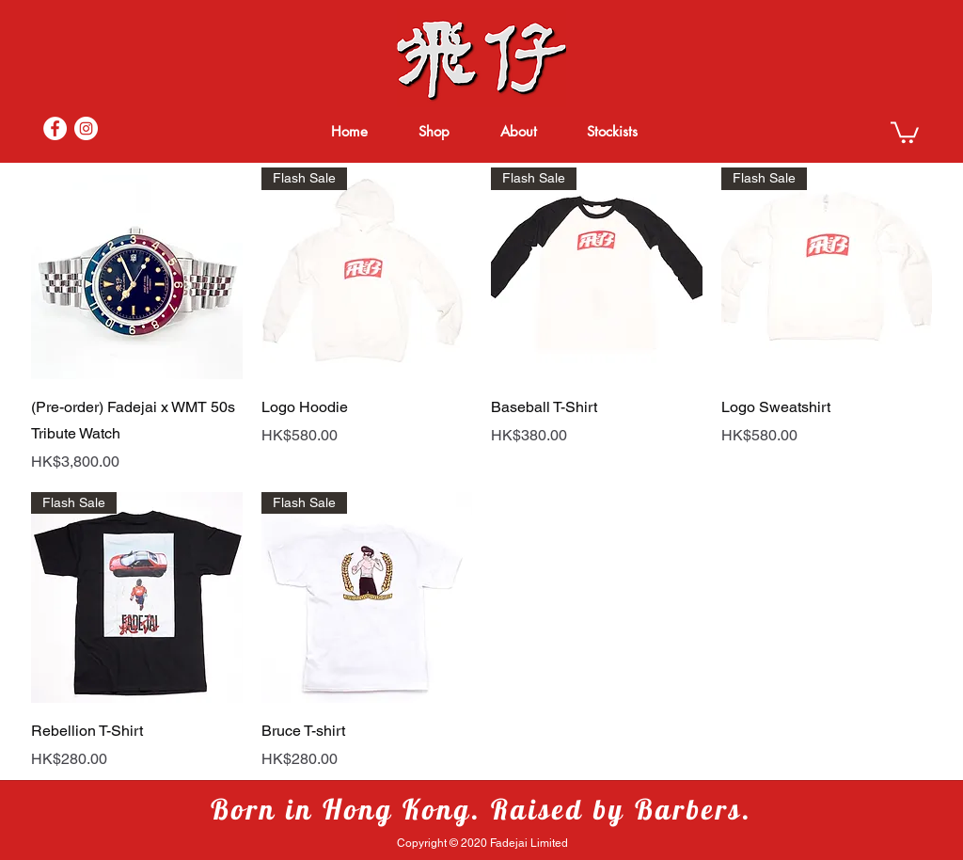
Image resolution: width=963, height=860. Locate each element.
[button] (905, 131)
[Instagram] (86, 128)
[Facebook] (55, 128)
